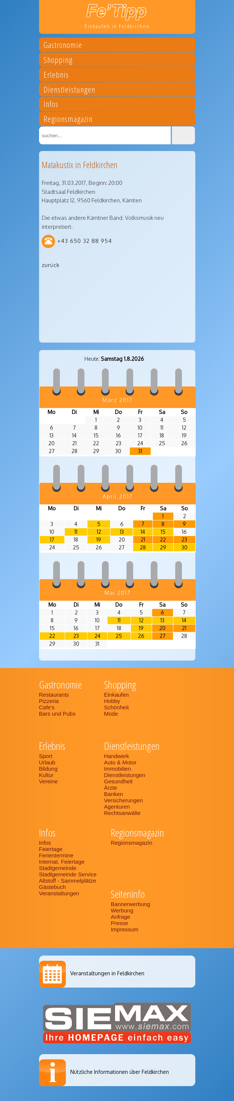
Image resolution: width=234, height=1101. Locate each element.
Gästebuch (52, 887)
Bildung (48, 768)
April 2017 (117, 496)
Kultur (46, 775)
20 (162, 628)
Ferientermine (56, 855)
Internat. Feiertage (62, 861)
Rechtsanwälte (122, 813)
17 (52, 539)
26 (141, 636)
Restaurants (54, 694)
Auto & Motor (120, 762)
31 (140, 451)
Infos (51, 105)
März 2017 (117, 400)
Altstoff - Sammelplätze (68, 880)
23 (184, 539)
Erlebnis (56, 75)
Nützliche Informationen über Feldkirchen (119, 1072)
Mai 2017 (118, 593)
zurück (51, 265)
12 (99, 532)
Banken (113, 794)
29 (163, 547)
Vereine (48, 781)
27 (163, 636)
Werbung (122, 910)
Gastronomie (63, 46)
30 (184, 547)
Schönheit (116, 707)
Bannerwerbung (130, 904)
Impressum (124, 929)
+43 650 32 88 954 (84, 240)
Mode (111, 713)
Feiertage (50, 849)
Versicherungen (123, 800)
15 (163, 532)
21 (143, 539)
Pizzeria (49, 701)
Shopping (58, 60)
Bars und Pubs (57, 713)
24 (97, 636)
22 (163, 539)
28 (143, 547)
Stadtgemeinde (58, 868)
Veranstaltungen (59, 893)
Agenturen (117, 806)
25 (119, 636)
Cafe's (47, 707)
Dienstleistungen (69, 90)
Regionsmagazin (68, 120)
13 (122, 532)
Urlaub (47, 762)
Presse (119, 923)
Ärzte (110, 787)
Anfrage (121, 917)
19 (98, 539)
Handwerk (116, 756)
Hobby (112, 701)
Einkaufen (116, 694)
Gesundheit (118, 781)
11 (75, 532)
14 (143, 532)
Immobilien (117, 768)
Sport (45, 756)
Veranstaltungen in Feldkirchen (107, 973)
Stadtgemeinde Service (68, 874)
